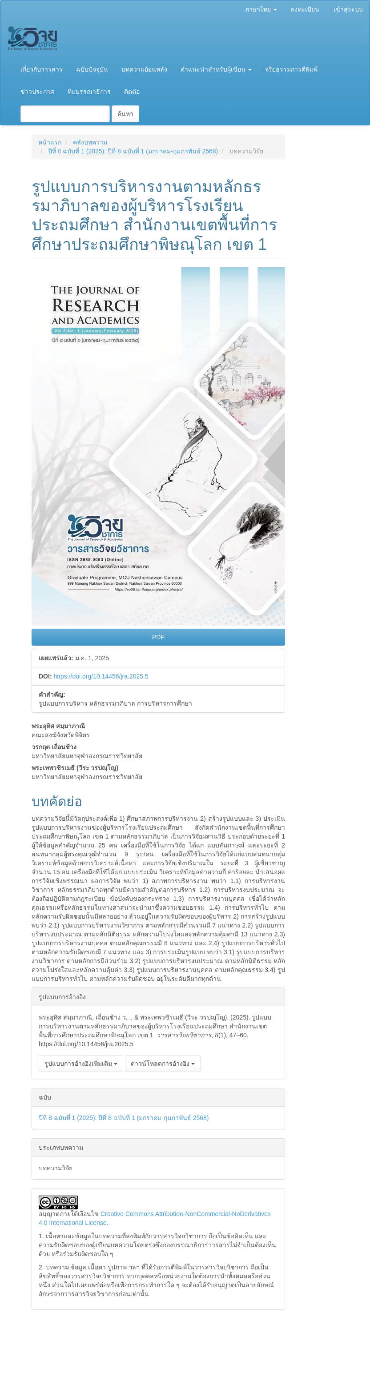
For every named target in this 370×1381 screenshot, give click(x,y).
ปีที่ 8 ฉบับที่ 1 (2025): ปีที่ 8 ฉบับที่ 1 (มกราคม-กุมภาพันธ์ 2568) (133, 151)
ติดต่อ (132, 91)
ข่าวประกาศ (37, 91)
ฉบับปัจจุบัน (92, 69)
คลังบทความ (90, 142)
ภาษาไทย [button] (261, 9)
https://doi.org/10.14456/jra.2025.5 (100, 676)
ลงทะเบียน (304, 9)
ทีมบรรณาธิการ (89, 91)
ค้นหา (125, 113)
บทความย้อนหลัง (144, 69)
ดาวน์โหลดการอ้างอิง (163, 1063)
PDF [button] (158, 637)
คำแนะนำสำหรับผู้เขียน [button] (216, 69)
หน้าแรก (49, 142)
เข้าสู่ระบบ (348, 9)
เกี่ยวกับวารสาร (41, 69)
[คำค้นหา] (65, 113)
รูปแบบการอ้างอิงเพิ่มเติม (80, 1063)
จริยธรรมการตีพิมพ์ (291, 69)
